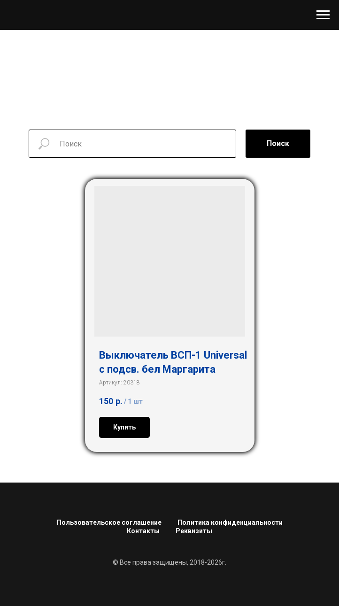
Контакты (143, 531)
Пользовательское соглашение (109, 522)
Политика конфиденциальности (230, 522)
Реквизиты (194, 531)
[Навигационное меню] (323, 15)
